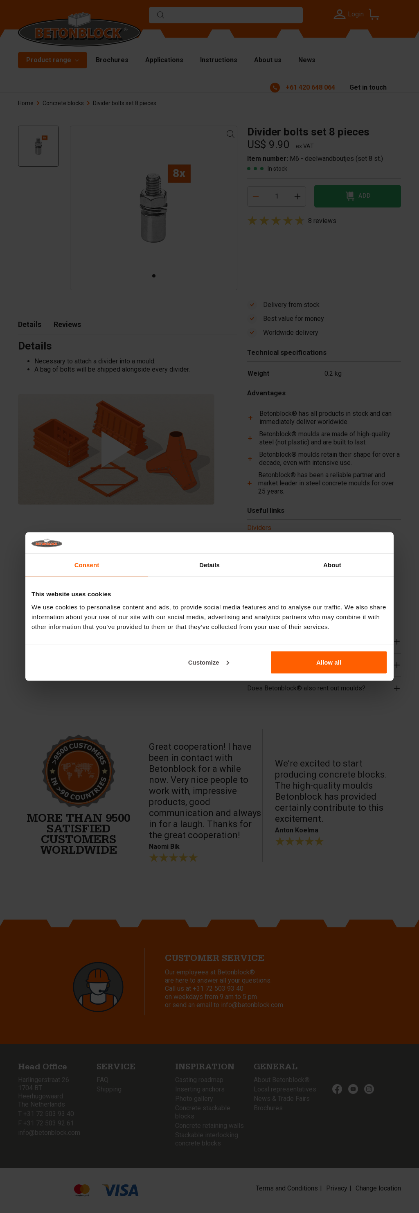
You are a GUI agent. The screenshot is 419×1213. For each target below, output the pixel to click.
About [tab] (332, 564)
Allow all (328, 661)
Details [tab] (209, 564)
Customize (208, 661)
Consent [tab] (86, 564)
